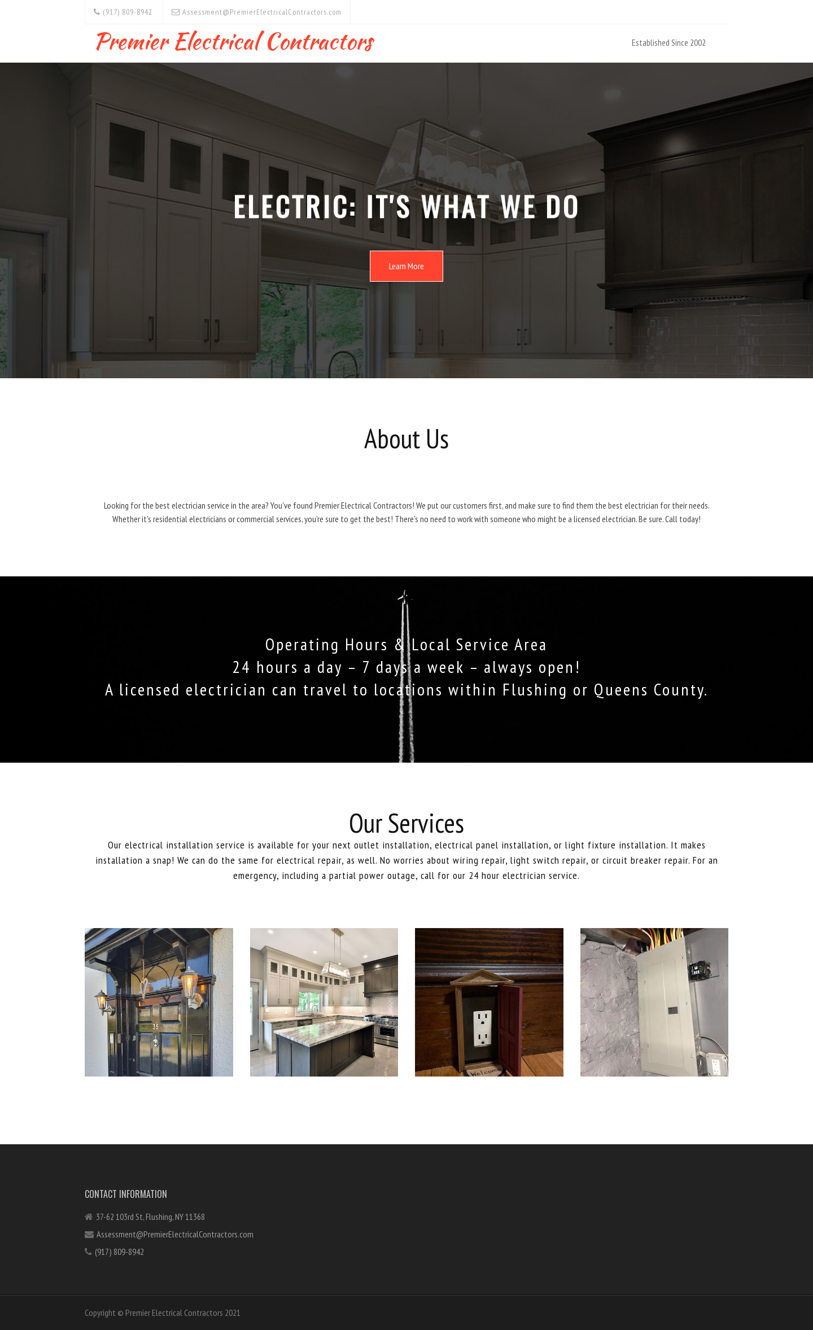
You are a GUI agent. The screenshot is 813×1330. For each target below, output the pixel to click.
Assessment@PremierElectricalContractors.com (257, 12)
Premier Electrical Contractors (232, 39)
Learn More (406, 266)
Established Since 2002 (669, 42)
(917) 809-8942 (123, 12)
